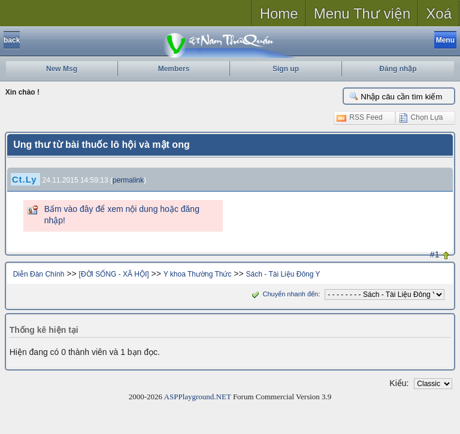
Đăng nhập (397, 69)
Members (174, 69)
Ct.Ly (24, 179)
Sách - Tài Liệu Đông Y (283, 274)
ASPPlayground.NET (197, 396)
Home (279, 13)
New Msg (61, 69)
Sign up (286, 69)
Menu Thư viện (362, 13)
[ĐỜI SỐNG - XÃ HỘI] (114, 274)
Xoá (439, 13)
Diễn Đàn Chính (39, 274)
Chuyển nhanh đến (283, 294)
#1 (435, 254)
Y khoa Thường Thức (198, 274)
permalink (128, 180)
